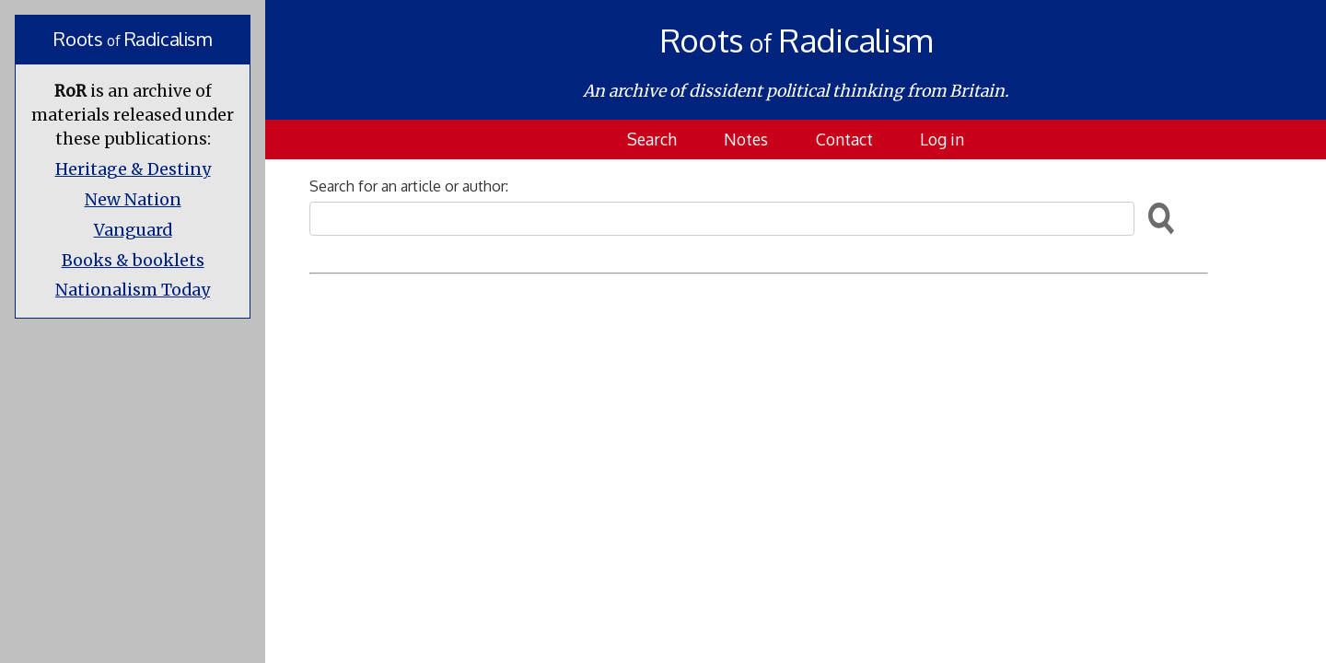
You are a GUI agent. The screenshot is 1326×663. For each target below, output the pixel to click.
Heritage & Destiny (133, 169)
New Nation (133, 200)
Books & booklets (133, 260)
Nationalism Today (132, 290)
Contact (844, 139)
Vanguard (133, 230)
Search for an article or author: (408, 186)
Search (652, 139)
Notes (746, 139)
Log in (942, 139)
